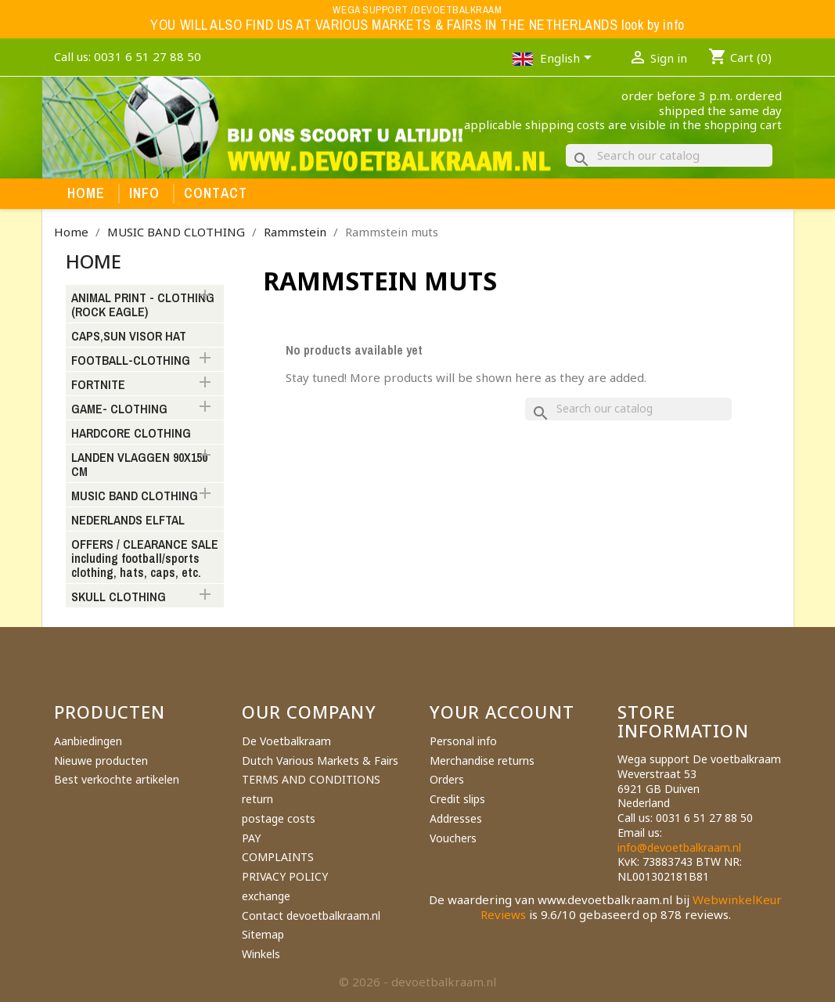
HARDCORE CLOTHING (131, 434)
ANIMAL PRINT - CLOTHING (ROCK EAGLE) (142, 305)
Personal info (463, 740)
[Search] (669, 155)
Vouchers (453, 838)
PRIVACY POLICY (285, 876)
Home (86, 193)
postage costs (278, 818)
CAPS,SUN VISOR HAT (128, 336)
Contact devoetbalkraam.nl (311, 915)
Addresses (456, 818)
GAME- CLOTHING (119, 409)
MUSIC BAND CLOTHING (134, 496)
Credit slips (457, 798)
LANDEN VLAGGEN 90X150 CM (139, 465)
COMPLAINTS (278, 856)
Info (144, 193)
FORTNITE (98, 385)
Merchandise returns (482, 760)
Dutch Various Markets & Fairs (320, 760)
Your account (502, 711)
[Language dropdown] (568, 59)
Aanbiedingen (88, 740)
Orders (447, 779)
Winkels (261, 953)
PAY (251, 838)
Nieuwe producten (101, 760)
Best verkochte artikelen (116, 779)
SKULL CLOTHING (118, 597)
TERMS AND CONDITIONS (311, 779)
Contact (216, 193)
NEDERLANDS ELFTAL (128, 520)
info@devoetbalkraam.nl (679, 847)
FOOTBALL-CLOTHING (130, 361)
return (257, 798)
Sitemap (263, 934)
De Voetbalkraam (286, 740)
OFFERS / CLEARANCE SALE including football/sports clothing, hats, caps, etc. (144, 559)
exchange (266, 895)
